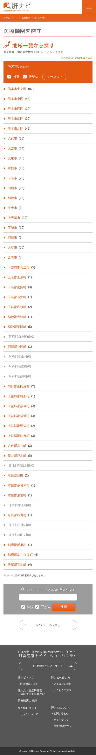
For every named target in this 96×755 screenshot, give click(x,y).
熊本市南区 (19, 118)
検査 (31, 607)
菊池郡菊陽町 (20, 326)
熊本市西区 (19, 108)
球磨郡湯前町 (20, 495)
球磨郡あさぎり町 (23, 554)
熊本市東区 (19, 98)
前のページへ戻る (48, 625)
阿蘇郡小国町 (20, 346)
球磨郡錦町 (18, 475)
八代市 (16, 138)
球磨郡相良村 (20, 515)
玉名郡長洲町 (20, 297)
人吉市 (16, 148)
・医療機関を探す (28, 683)
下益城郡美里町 (21, 267)
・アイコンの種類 (61, 683)
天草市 (16, 247)
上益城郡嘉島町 (21, 406)
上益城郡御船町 (21, 396)
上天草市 (17, 217)
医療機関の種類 (27, 700)
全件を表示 (53, 77)
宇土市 (15, 207)
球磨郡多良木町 (21, 485)
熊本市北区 (19, 128)
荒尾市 (16, 158)
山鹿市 (16, 188)
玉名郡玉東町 (20, 277)
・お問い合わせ (60, 713)
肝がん (46, 607)
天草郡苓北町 (20, 564)
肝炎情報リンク (27, 708)
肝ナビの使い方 (60, 677)
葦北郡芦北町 (20, 455)
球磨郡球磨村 (20, 544)
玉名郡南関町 (20, 287)
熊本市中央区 (20, 89)
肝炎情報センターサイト (48, 665)
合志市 (15, 257)
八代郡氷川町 (20, 445)
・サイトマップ (60, 719)
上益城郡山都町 (21, 435)
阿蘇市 (15, 237)
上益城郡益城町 (21, 416)
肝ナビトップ (9, 18)
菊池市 (16, 198)
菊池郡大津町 (20, 317)
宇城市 (16, 227)
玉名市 (16, 178)
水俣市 (16, 168)
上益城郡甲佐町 (21, 426)
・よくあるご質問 (61, 690)
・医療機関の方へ (61, 726)
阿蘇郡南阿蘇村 (21, 386)
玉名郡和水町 (20, 307)
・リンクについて (28, 714)
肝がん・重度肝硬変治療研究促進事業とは (31, 692)
